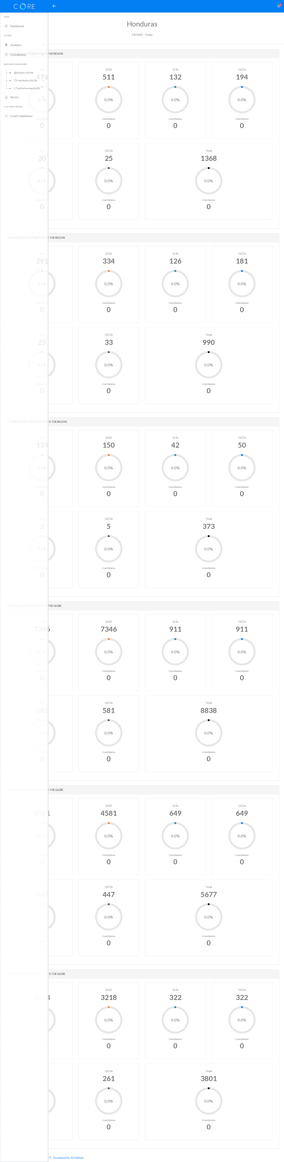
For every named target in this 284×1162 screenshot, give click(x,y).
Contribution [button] (15, 54)
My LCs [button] (12, 97)
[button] (54, 6)
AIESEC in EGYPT (89, 1157)
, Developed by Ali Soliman (116, 1157)
